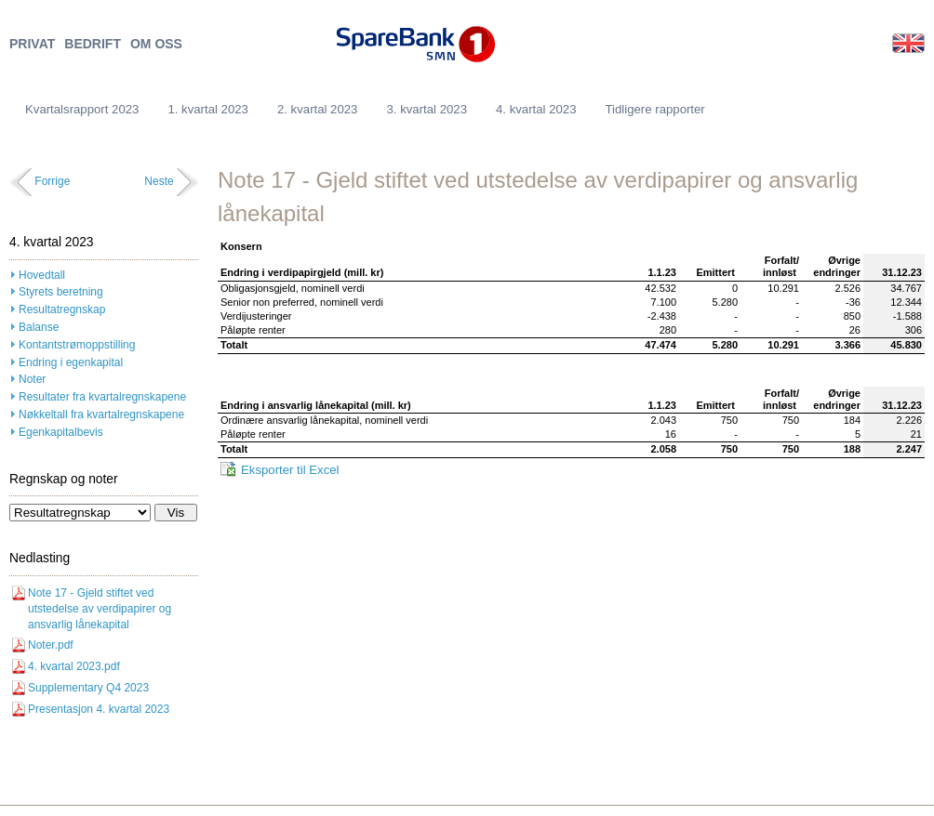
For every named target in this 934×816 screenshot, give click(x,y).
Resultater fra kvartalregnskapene (102, 396)
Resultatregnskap (62, 309)
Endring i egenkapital (71, 362)
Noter (32, 379)
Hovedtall (42, 275)
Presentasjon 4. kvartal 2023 (98, 709)
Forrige (52, 181)
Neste (158, 181)
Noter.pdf (50, 644)
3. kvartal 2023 (426, 109)
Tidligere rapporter (655, 109)
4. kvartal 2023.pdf (74, 666)
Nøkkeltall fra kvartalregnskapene (101, 414)
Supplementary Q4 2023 (88, 687)
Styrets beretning (61, 291)
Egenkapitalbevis (61, 432)
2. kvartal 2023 (317, 109)
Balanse (39, 327)
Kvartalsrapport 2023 (82, 109)
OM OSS (156, 44)
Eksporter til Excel (290, 470)
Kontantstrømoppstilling (77, 344)
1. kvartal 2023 (207, 109)
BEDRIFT (92, 44)
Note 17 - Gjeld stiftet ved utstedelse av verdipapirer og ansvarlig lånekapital (99, 608)
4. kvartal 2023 (536, 109)
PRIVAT (32, 44)
